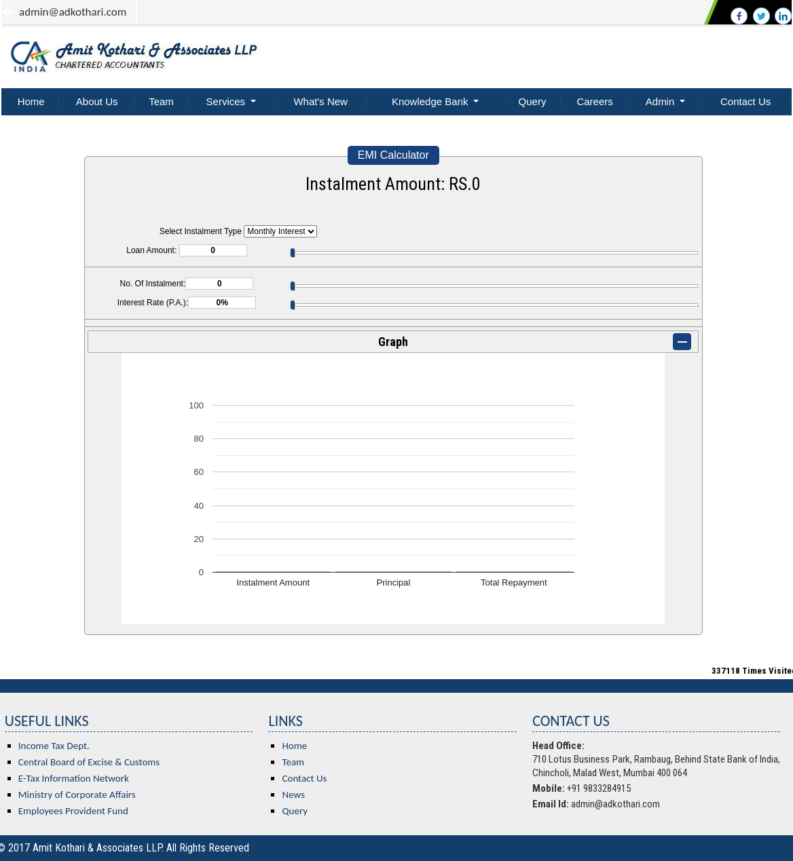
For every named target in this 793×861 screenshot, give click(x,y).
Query (533, 101)
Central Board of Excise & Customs (89, 762)
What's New (320, 101)
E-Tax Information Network (73, 778)
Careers (594, 101)
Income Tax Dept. (54, 746)
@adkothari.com (88, 12)
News (293, 794)
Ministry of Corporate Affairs (77, 794)
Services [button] (227, 101)
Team (161, 101)
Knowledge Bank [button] (431, 101)
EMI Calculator (393, 155)
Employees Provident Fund (73, 811)
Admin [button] (662, 101)
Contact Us (745, 101)
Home (31, 101)
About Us (97, 101)
